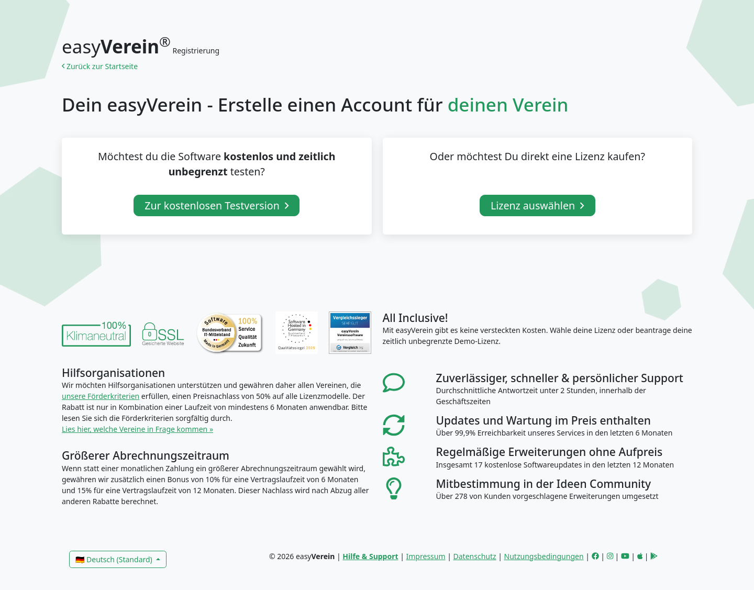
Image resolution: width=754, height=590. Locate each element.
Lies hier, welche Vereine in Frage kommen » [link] (137, 429)
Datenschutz (474, 556)
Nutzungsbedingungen (544, 556)
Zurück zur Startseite (101, 66)
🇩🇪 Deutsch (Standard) (114, 559)
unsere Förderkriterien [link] (100, 396)
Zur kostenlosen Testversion (217, 205)
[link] (96, 333)
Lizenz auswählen (537, 205)
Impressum (426, 556)
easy (116, 46)
